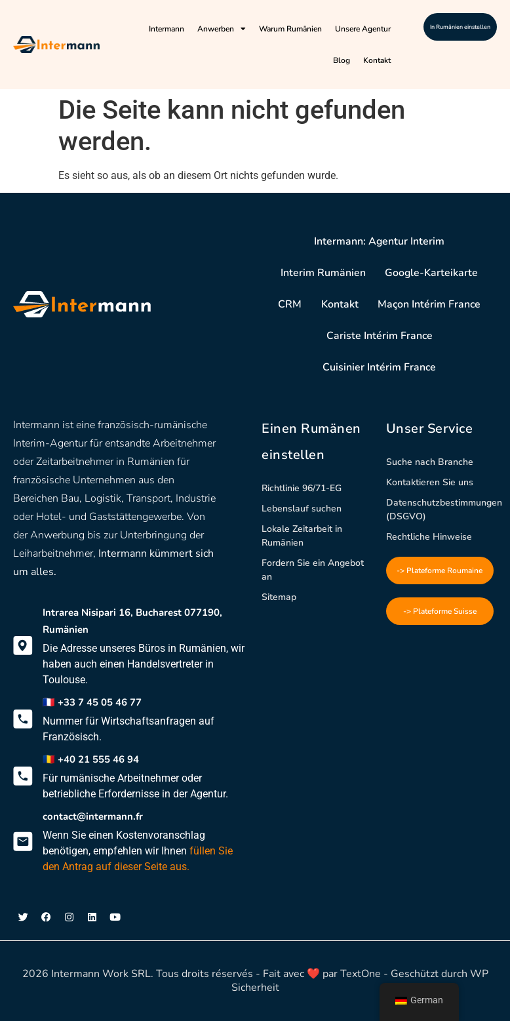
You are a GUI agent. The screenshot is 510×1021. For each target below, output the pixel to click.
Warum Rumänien (290, 29)
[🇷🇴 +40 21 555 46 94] (23, 776)
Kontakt (377, 60)
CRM (290, 304)
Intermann (166, 29)
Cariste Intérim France (379, 336)
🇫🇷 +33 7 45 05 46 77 (92, 702)
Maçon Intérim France (429, 304)
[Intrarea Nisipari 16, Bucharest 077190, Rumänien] (23, 646)
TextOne (360, 974)
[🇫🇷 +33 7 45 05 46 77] (23, 719)
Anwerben (221, 28)
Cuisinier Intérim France (379, 367)
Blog (341, 60)
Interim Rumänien (322, 273)
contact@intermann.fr (93, 816)
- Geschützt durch (425, 974)
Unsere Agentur (363, 29)
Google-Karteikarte (432, 273)
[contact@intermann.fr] (23, 841)
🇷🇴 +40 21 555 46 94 (91, 759)
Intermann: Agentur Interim (379, 241)
